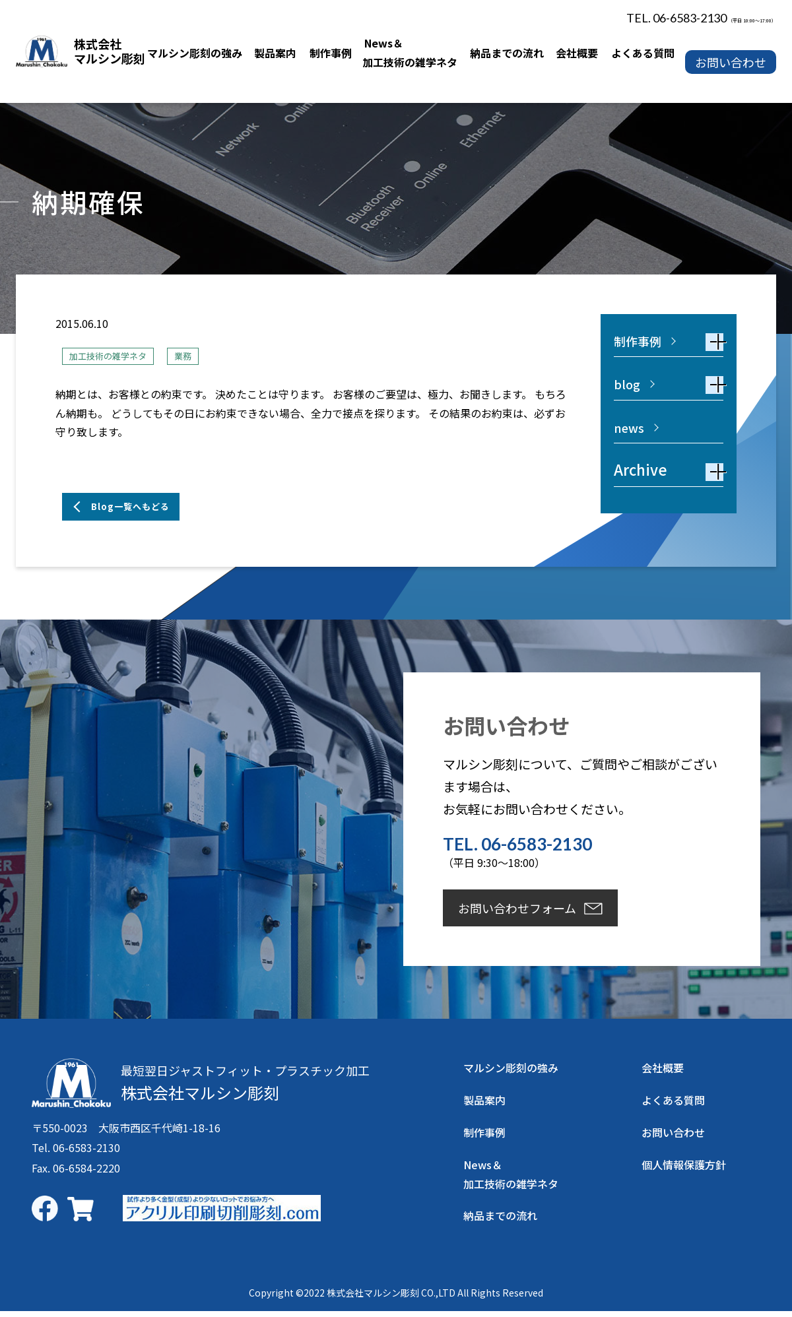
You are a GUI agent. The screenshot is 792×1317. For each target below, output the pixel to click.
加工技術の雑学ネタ (116, 356)
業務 (202, 356)
